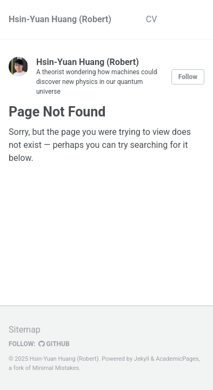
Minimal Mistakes (55, 368)
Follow (187, 77)
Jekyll (141, 358)
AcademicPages (177, 358)
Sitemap (25, 329)
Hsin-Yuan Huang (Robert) (60, 19)
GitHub (54, 344)
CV (151, 19)
